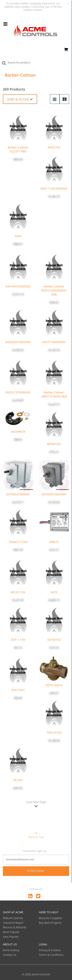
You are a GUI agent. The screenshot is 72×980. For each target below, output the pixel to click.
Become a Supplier (50, 918)
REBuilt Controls (13, 918)
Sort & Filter (20, 99)
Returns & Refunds (14, 927)
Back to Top (36, 834)
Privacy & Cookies (50, 950)
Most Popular (11, 932)
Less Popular (11, 936)
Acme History (11, 950)
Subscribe (36, 870)
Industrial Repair (13, 922)
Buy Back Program (50, 922)
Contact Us (10, 955)
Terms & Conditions (51, 955)
